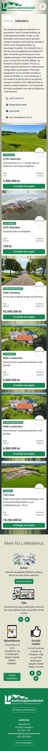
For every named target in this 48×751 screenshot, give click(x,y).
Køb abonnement (24, 581)
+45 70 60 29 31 (16, 98)
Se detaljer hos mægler (24, 186)
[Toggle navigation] (42, 6)
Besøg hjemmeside (18, 104)
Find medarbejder (24, 743)
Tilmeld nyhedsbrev (12, 677)
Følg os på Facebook (24, 710)
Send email (14, 111)
